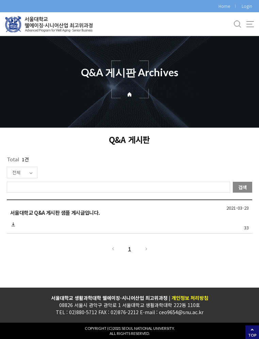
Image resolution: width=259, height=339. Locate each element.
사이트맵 (250, 24)
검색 (242, 187)
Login (247, 6)
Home (224, 6)
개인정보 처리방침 (189, 297)
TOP (252, 335)
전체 (16, 172)
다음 (147, 249)
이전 (113, 249)
